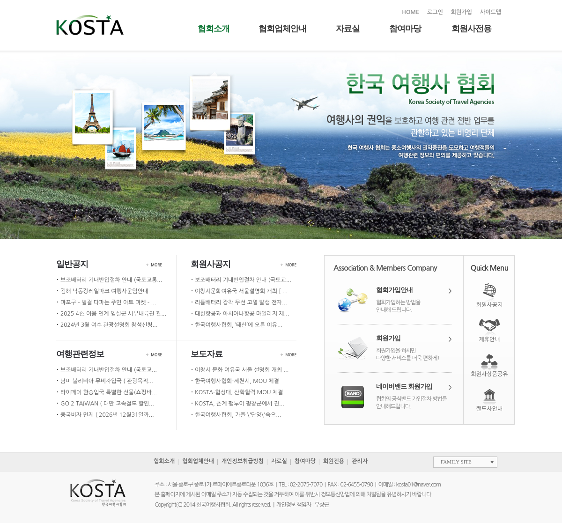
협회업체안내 (282, 28)
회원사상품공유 (489, 374)
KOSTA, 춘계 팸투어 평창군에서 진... (239, 403)
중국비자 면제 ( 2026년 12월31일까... (107, 415)
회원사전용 (471, 28)
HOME (410, 12)
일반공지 (72, 264)
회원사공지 (210, 264)
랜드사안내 (489, 409)
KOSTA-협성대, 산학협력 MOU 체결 (239, 392)
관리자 (360, 461)
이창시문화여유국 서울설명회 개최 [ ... (241, 291)
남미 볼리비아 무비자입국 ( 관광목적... (106, 381)
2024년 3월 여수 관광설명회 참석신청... (108, 325)
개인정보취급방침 (243, 461)
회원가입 (461, 12)
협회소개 (213, 28)
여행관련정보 (80, 354)
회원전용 (333, 461)
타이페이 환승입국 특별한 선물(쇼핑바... (108, 392)
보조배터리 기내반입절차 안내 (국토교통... (111, 280)
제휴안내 (489, 339)
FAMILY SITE (456, 461)
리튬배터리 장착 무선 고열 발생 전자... (241, 302)
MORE (156, 265)
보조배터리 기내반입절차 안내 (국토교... (243, 280)
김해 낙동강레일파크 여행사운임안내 (104, 291)
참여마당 (405, 28)
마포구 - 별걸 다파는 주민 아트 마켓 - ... (108, 302)
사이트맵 (490, 12)
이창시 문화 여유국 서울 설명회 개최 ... (241, 370)
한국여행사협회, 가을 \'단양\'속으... (238, 415)
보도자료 (206, 354)
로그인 (435, 12)
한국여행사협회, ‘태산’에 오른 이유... (238, 325)
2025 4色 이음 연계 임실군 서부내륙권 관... (113, 314)
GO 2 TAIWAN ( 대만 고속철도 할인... (107, 403)
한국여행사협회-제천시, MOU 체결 (237, 381)
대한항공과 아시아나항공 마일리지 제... (242, 314)
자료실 (348, 28)
